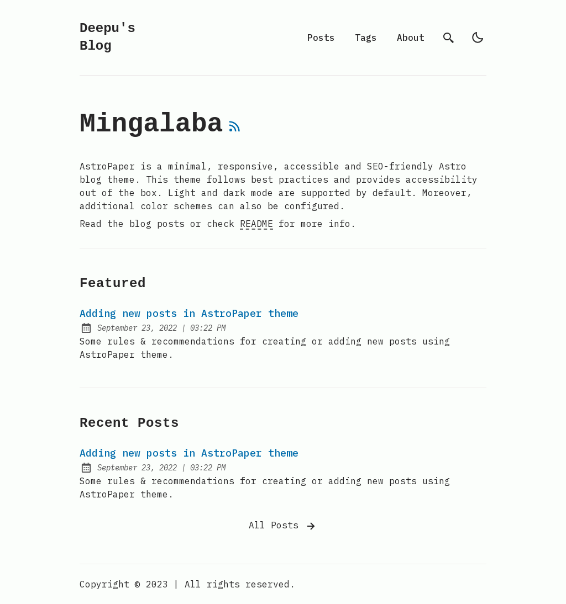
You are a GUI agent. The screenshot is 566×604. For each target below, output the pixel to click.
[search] (449, 37)
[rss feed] (235, 130)
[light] (477, 37)
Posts (321, 37)
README (256, 223)
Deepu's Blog (107, 37)
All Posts (283, 526)
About (410, 37)
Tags (366, 37)
